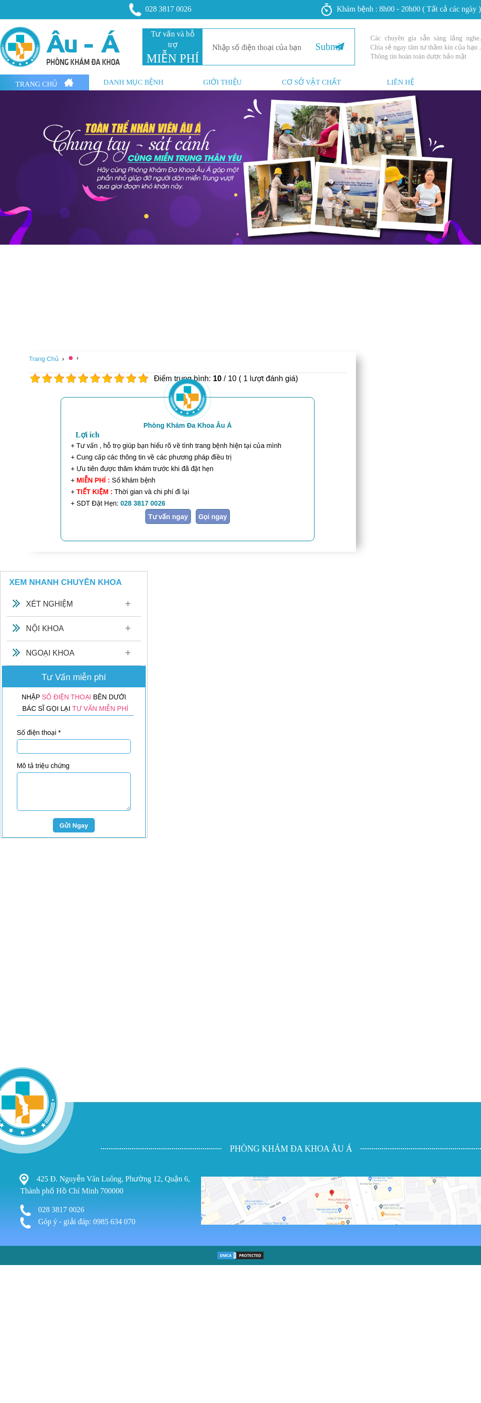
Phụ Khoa (17, 1349)
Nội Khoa (45, 628)
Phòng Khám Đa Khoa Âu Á (187, 425)
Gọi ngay (213, 517)
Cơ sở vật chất (311, 82)
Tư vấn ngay (168, 517)
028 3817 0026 (160, 9)
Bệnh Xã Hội (22, 1368)
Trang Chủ (44, 83)
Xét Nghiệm (49, 604)
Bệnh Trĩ (14, 1338)
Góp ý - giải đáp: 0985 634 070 (77, 1223)
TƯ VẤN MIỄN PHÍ (100, 708)
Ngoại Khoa (50, 653)
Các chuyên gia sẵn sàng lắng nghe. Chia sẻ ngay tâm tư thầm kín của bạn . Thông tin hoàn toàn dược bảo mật (425, 47)
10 (143, 378)
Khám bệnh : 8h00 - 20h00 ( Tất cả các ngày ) (401, 9)
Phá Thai (15, 1377)
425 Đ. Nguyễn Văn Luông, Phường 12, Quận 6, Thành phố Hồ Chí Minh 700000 (105, 1184)
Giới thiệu (222, 82)
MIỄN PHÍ (172, 58)
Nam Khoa (18, 1358)
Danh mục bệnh (133, 82)
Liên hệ (400, 82)
